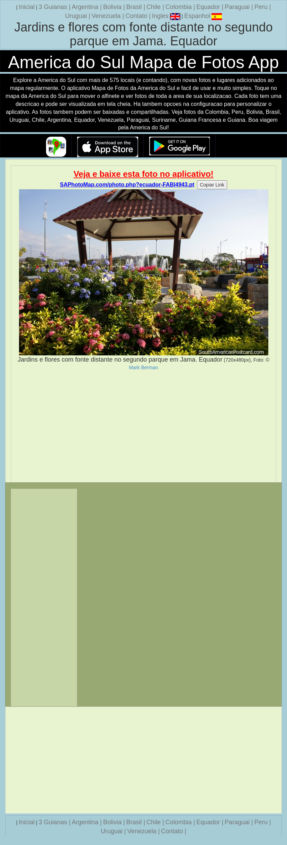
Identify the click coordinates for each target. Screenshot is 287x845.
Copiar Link (212, 185)
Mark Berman (143, 367)
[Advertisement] (143, 426)
